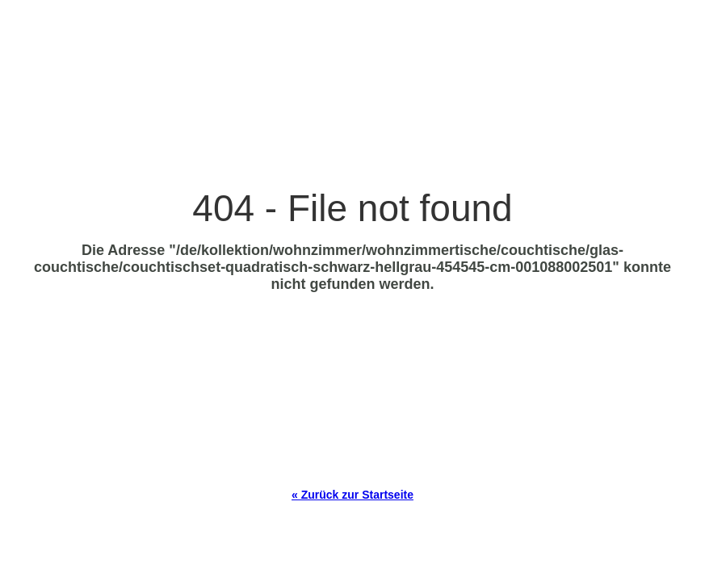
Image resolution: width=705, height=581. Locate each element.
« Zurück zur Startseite (352, 494)
